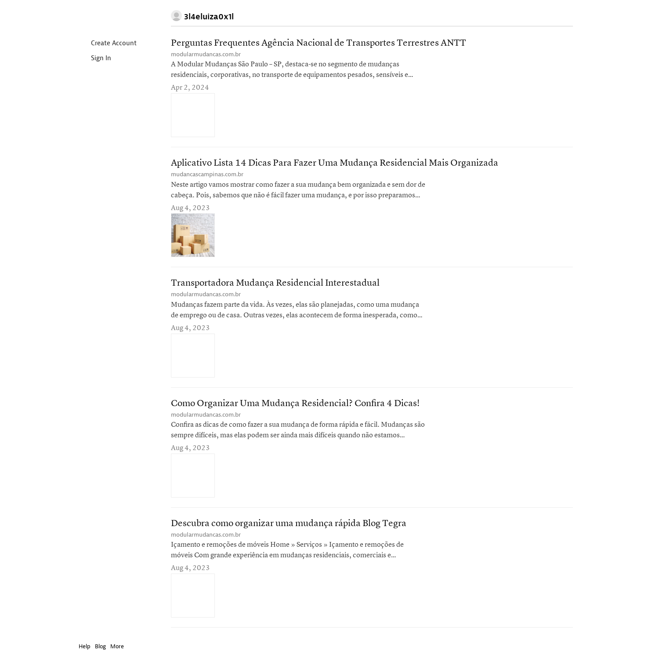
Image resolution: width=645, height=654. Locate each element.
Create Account (106, 44)
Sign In (93, 59)
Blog (100, 646)
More (119, 646)
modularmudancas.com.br (206, 54)
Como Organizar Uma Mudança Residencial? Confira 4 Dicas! (295, 403)
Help (85, 646)
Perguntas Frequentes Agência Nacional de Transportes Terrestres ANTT (318, 43)
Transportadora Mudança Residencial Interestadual (275, 283)
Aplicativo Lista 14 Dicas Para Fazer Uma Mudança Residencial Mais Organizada (334, 163)
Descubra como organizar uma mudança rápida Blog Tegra (288, 523)
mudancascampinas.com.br (207, 174)
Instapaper (104, 16)
